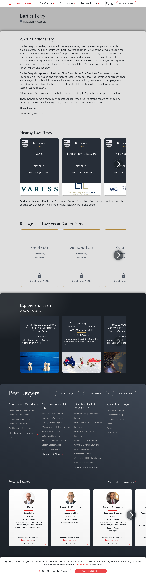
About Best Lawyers (116, 410)
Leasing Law (26, 204)
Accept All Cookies (91, 571)
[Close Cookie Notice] (143, 560)
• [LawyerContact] (32, 543)
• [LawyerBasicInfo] (25, 543)
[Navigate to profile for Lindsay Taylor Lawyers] (81, 167)
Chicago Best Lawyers (52, 422)
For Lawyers (66, 3)
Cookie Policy (81, 564)
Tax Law (71, 204)
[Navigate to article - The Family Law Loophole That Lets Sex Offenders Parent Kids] (39, 344)
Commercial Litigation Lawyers (88, 458)
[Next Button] (46, 517)
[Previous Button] (11, 517)
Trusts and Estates (86, 204)
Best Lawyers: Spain (18, 423)
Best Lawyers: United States (21, 410)
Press (109, 423)
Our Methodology (115, 415)
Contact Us (112, 432)
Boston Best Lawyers (51, 445)
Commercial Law (99, 201)
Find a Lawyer (67, 393)
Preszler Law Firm (70, 513)
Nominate (96, 393)
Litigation (39, 204)
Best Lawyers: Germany (20, 428)
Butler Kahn (29, 513)
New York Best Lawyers (52, 413)
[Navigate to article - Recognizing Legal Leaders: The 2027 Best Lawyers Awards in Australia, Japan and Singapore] (81, 344)
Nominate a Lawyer (116, 419)
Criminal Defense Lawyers (86, 445)
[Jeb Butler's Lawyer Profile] (28, 501)
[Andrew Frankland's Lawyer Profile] (82, 252)
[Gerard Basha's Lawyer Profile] (40, 252)
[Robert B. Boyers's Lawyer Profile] (112, 501)
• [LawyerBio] (28, 543)
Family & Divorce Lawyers (86, 440)
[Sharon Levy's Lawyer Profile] (124, 252)
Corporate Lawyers (83, 454)
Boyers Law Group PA (113, 513)
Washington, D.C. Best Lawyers (56, 427)
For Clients (46, 3)
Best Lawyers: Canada (19, 415)
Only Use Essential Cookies (55, 571)
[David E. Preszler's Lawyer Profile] (70, 501)
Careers (110, 428)
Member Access (124, 393)
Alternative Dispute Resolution (71, 201)
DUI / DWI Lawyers (83, 449)
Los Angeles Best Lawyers (53, 418)
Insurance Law (117, 201)
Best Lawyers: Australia (19, 419)
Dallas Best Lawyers (51, 436)
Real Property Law (56, 204)
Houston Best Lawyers (52, 431)
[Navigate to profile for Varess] (39, 167)
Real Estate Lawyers (83, 462)
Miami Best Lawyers (51, 449)
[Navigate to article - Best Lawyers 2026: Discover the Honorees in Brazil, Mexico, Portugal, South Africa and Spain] (123, 344)
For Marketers (89, 3)
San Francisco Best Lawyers (54, 440)
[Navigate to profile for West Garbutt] (123, 167)
